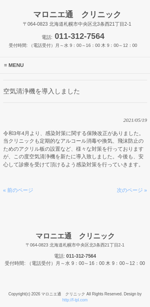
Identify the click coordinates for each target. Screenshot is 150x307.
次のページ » (132, 190)
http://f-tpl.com (75, 300)
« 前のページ (18, 190)
